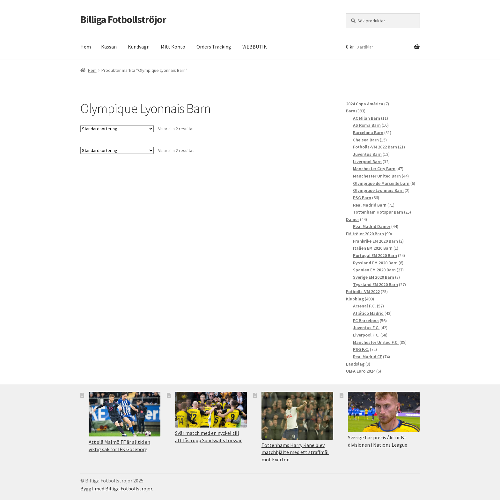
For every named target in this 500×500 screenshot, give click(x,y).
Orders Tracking (213, 46)
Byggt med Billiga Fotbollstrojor (116, 488)
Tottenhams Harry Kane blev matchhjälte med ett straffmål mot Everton (295, 452)
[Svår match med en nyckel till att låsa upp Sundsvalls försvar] (211, 410)
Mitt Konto (173, 46)
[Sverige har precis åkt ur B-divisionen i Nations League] (384, 412)
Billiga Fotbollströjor (123, 19)
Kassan (109, 46)
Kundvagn (139, 46)
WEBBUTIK (254, 46)
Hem (85, 46)
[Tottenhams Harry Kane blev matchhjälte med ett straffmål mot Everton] (297, 416)
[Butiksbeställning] (117, 128)
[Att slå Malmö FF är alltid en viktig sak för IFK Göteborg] (124, 414)
